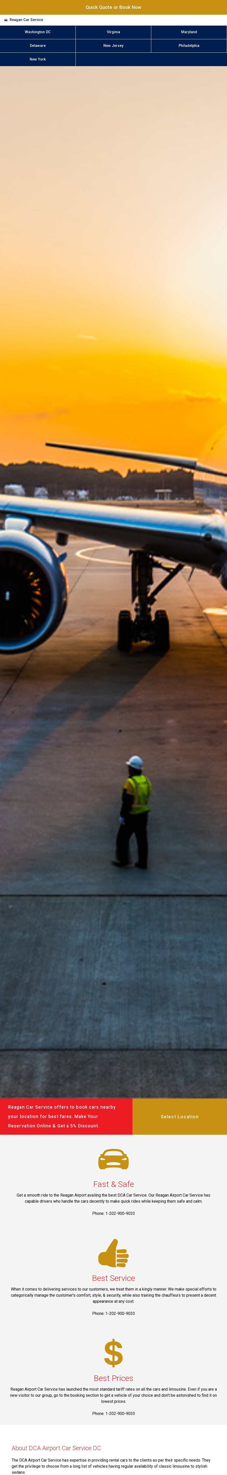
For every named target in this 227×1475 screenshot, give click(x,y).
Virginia (113, 32)
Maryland (189, 32)
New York (38, 59)
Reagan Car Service (26, 20)
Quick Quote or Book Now (113, 7)
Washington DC (38, 32)
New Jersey (113, 46)
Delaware (38, 46)
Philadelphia (189, 46)
